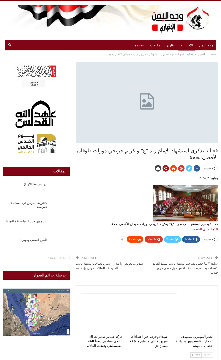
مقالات (155, 45)
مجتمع (139, 45)
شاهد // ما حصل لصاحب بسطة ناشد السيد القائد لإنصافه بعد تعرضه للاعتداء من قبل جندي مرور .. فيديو (185, 268)
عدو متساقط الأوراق (35, 184)
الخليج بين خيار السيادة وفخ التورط (26, 221)
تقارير (170, 45)
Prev (208, 355)
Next (196, 355)
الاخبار (188, 45)
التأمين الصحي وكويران (33, 240)
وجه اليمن (206, 45)
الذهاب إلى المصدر (205, 229)
